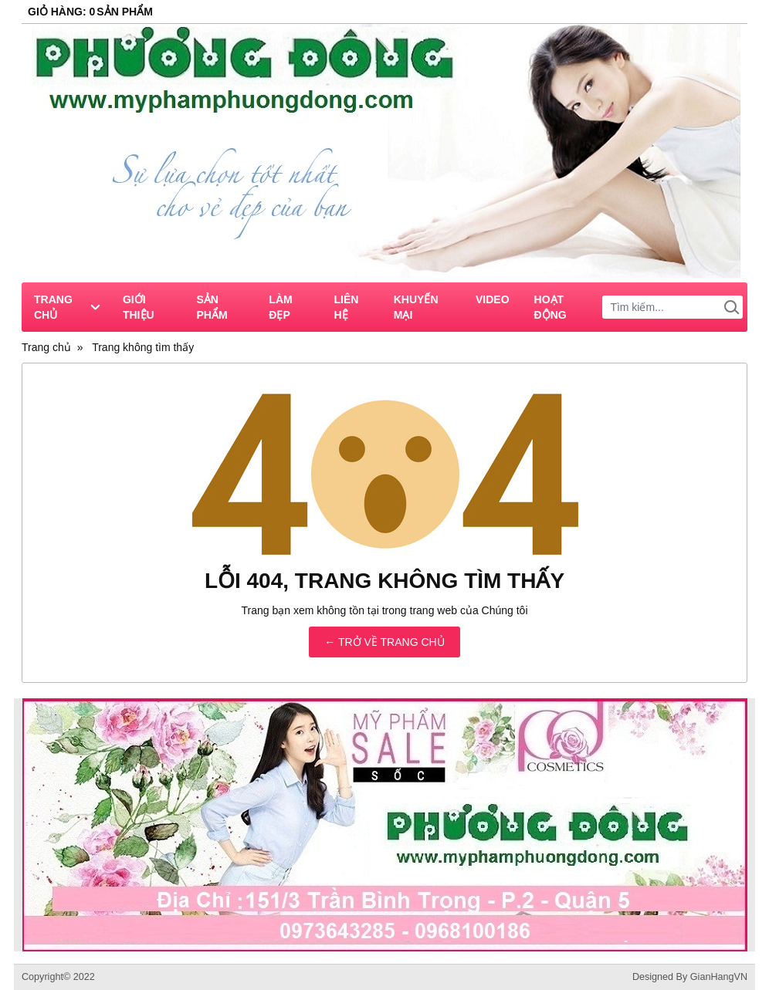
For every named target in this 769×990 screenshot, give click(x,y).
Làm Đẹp (280, 307)
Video (493, 299)
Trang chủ (67, 307)
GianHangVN (718, 976)
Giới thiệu (138, 307)
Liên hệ (346, 307)
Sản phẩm (211, 307)
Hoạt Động (550, 307)
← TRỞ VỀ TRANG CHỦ (384, 642)
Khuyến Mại (416, 307)
